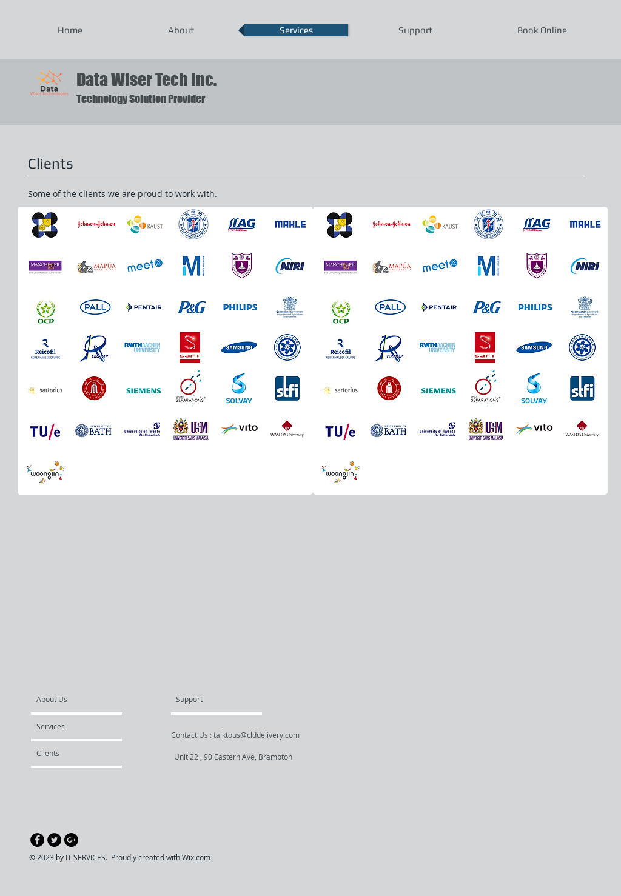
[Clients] (69, 753)
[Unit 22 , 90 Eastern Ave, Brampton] (233, 756)
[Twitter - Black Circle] (54, 840)
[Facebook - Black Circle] (37, 840)
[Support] (204, 699)
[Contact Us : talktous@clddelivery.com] (235, 735)
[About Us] (82, 699)
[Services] (71, 726)
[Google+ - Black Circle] (71, 840)
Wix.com (196, 857)
